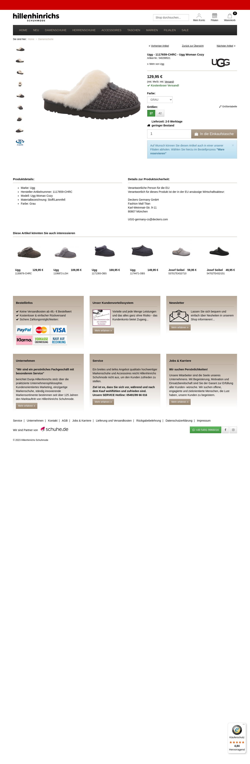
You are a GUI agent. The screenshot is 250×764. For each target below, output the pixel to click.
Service (17, 420)
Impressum (203, 420)
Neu (36, 30)
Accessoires (111, 30)
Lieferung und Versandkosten (114, 420)
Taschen (133, 30)
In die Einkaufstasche (214, 134)
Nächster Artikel (226, 46)
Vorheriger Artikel (159, 46)
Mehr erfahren (103, 330)
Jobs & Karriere (81, 420)
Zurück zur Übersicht (193, 46)
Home (23, 30)
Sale (185, 30)
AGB (65, 420)
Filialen (170, 30)
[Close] (233, 145)
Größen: (152, 106)
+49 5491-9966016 (205, 429)
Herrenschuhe (84, 30)
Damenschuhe (56, 30)
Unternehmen (35, 420)
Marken (152, 30)
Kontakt (52, 420)
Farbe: (151, 93)
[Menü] (243, 725)
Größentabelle (228, 106)
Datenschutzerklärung (178, 420)
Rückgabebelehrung (148, 420)
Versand (169, 81)
